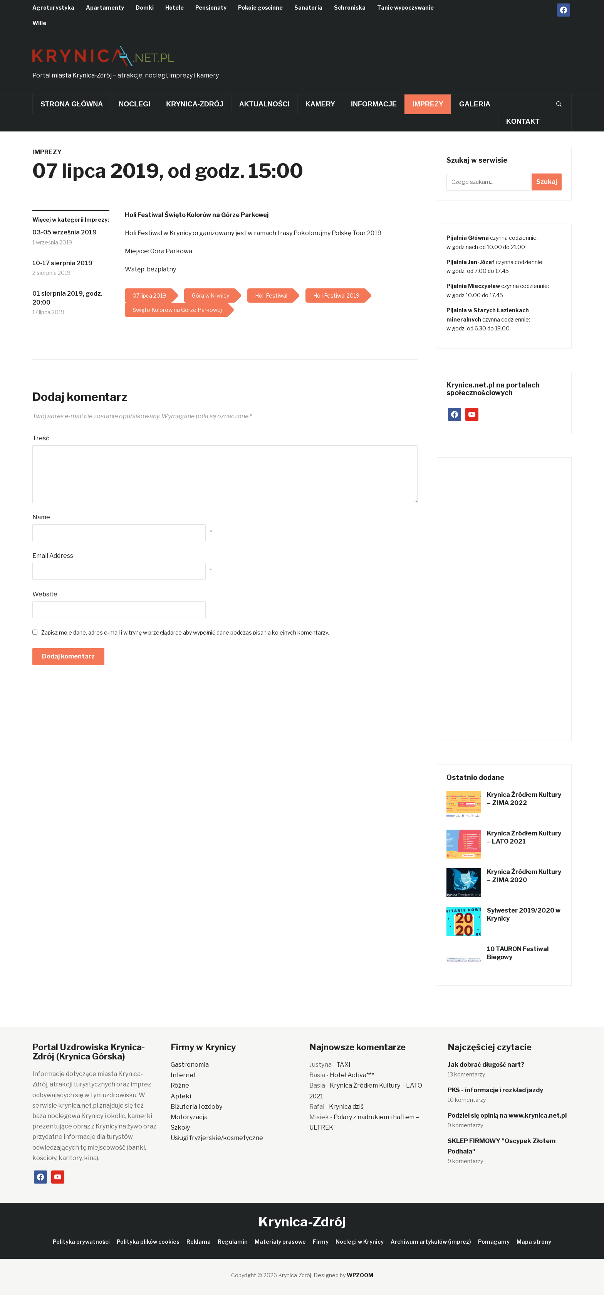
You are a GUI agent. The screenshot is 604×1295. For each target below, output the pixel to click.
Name (41, 517)
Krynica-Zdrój (194, 104)
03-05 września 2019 (64, 232)
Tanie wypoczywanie (405, 7)
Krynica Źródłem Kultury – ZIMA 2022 (524, 799)
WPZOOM (360, 1275)
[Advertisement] (431, 60)
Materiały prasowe (280, 1241)
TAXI (343, 1064)
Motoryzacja (189, 1117)
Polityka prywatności (81, 1241)
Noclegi (134, 104)
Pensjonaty (210, 7)
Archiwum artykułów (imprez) (431, 1241)
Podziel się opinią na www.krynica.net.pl (507, 1115)
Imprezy (428, 104)
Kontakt (523, 121)
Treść (40, 438)
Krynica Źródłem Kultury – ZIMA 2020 (524, 876)
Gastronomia (190, 1064)
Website (44, 594)
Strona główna (71, 104)
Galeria (474, 104)
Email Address (52, 555)
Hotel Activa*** (352, 1075)
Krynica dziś (346, 1106)
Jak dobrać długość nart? (486, 1064)
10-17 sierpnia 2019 (62, 263)
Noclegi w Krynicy (360, 1241)
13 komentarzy (466, 1074)
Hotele (174, 7)
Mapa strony (534, 1241)
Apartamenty (105, 7)
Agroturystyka (53, 7)
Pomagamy (494, 1241)
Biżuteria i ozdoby (196, 1106)
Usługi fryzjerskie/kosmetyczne (217, 1138)
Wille (39, 23)
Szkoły (180, 1127)
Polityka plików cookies (148, 1241)
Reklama (198, 1241)
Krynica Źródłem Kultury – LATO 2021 (524, 837)
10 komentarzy (467, 1099)
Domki (145, 7)
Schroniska (350, 7)
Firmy (321, 1241)
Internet (183, 1075)
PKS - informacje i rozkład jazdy (495, 1090)
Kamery (320, 104)
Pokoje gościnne (260, 7)
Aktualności (264, 104)
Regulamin (233, 1241)
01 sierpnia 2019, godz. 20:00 (67, 298)
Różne (180, 1085)
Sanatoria (308, 7)
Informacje (374, 104)
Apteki (181, 1096)
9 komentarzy (465, 1125)
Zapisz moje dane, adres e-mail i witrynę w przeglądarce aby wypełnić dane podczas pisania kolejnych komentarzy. (185, 632)
